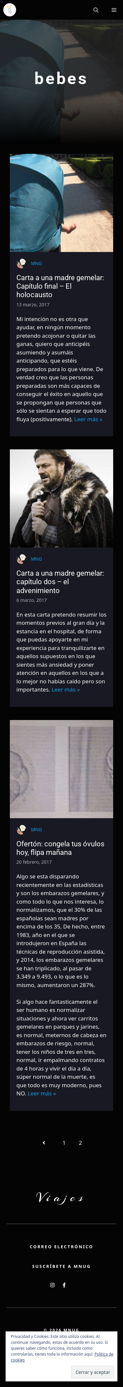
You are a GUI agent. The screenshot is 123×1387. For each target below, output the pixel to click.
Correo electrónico (61, 1247)
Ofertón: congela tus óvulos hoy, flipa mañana (60, 848)
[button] (96, 10)
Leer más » (88, 419)
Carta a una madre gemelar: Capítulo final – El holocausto (60, 286)
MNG (36, 263)
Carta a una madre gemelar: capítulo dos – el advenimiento (60, 582)
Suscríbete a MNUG (61, 1266)
